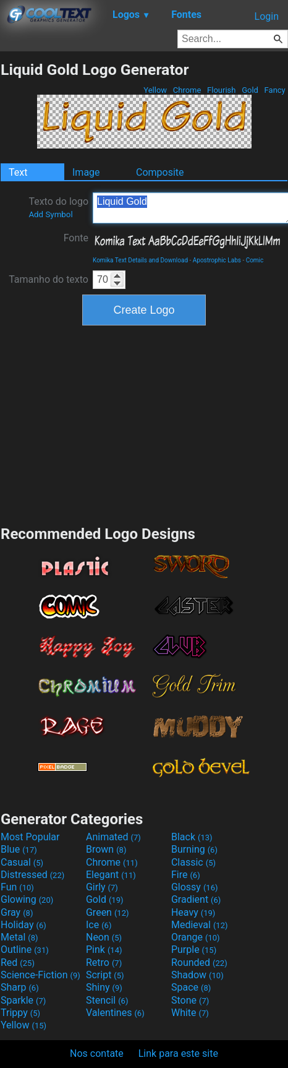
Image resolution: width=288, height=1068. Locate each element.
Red (18, 962)
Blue (19, 849)
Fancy (274, 90)
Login (267, 16)
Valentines (115, 1012)
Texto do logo (58, 207)
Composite (160, 172)
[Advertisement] (144, 423)
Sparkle (23, 1000)
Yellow (155, 90)
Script (105, 975)
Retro (104, 962)
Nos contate (97, 1053)
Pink (104, 949)
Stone (190, 1000)
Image (86, 172)
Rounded (199, 962)
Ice (98, 925)
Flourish (221, 90)
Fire (185, 875)
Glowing (27, 899)
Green (107, 912)
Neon (104, 937)
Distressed (32, 875)
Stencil (107, 1000)
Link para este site (178, 1053)
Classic (193, 862)
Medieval (199, 925)
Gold (250, 90)
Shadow (197, 975)
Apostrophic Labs (217, 260)
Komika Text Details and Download (140, 260)
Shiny (104, 987)
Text (18, 172)
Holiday (23, 925)
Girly (102, 887)
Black (192, 837)
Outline (25, 949)
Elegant (111, 875)
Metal (19, 937)
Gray (17, 912)
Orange (195, 937)
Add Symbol (50, 214)
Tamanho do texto (48, 279)
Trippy (20, 1012)
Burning (194, 849)
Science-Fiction (40, 975)
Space (191, 987)
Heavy (193, 912)
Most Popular (30, 837)
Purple (193, 949)
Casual (22, 862)
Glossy (194, 887)
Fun (17, 887)
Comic (255, 260)
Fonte (76, 238)
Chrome (187, 90)
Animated (113, 837)
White (190, 1012)
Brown (106, 849)
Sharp (20, 987)
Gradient (196, 899)
